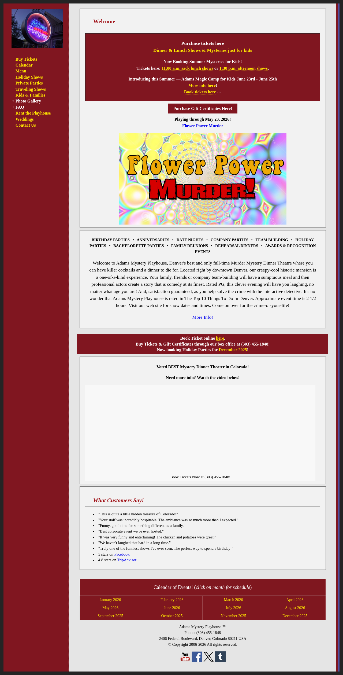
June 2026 (172, 608)
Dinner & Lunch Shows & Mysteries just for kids (202, 50)
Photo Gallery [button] (28, 101)
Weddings (25, 119)
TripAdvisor (126, 560)
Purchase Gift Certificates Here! (202, 108)
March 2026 (233, 599)
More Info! (202, 317)
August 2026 (295, 608)
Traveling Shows (31, 89)
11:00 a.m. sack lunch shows (187, 68)
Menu (21, 71)
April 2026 (295, 599)
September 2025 (110, 616)
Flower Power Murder (202, 125)
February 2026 (172, 599)
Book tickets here (200, 92)
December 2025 (233, 349)
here (220, 338)
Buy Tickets (26, 59)
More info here (201, 85)
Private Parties (29, 83)
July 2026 (233, 608)
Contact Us (26, 125)
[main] (203, 337)
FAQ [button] (20, 107)
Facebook (121, 554)
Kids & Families (30, 95)
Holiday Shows (29, 77)
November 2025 (233, 616)
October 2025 (171, 616)
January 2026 (110, 599)
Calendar (24, 65)
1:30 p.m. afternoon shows (243, 68)
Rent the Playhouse (33, 113)
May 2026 (110, 608)
